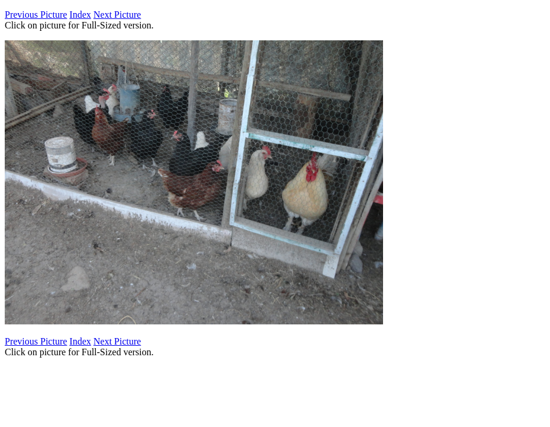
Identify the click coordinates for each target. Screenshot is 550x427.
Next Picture (117, 14)
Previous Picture (36, 14)
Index (80, 14)
